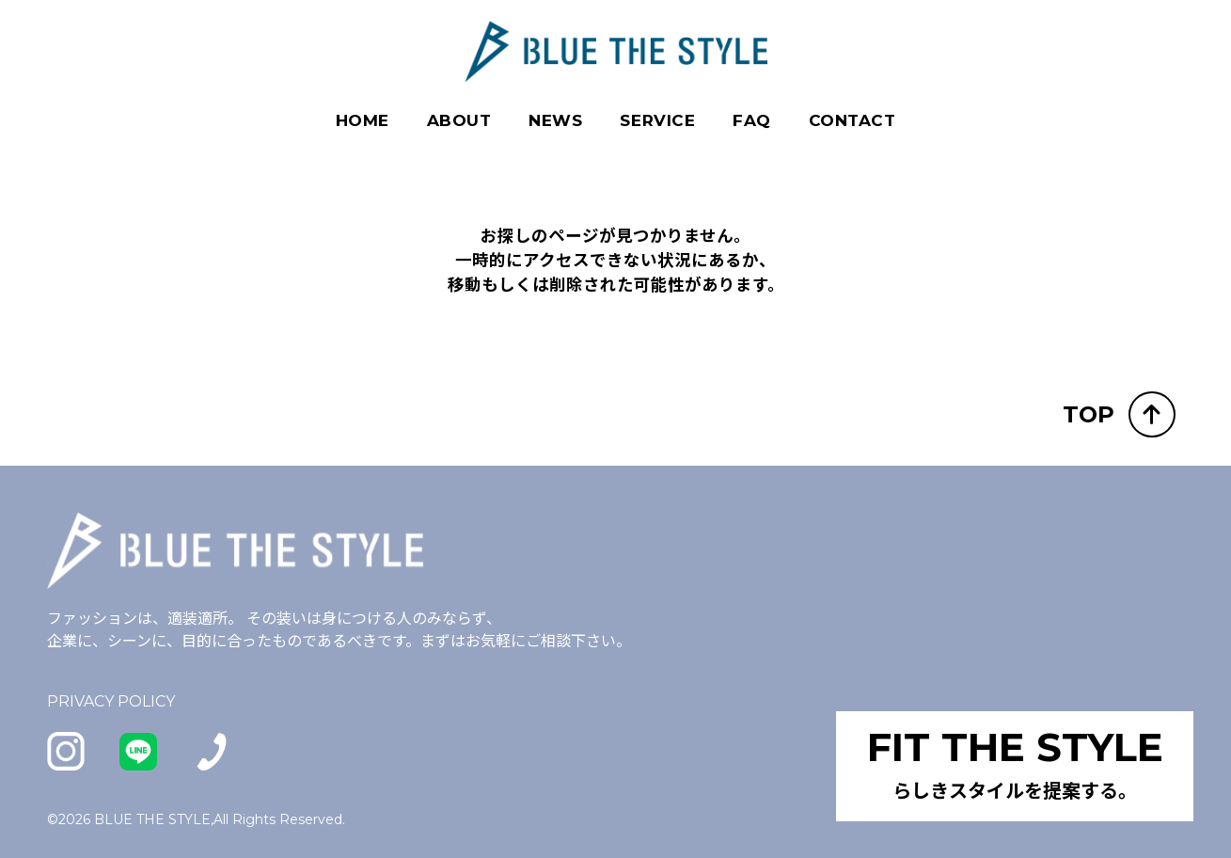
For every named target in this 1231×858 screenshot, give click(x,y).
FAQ (752, 120)
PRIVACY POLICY (111, 700)
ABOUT (459, 120)
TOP (1119, 413)
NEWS (555, 120)
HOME (362, 120)
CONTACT (852, 120)
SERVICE (657, 120)
